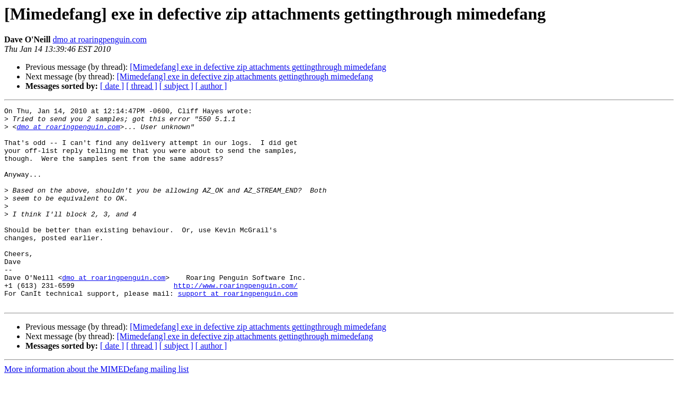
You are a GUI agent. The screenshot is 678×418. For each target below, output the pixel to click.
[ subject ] (176, 85)
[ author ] (211, 85)
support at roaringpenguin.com (238, 331)
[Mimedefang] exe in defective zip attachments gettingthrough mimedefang (258, 66)
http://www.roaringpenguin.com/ (236, 321)
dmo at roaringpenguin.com (100, 39)
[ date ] (112, 85)
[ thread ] (141, 85)
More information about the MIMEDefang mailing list (96, 408)
